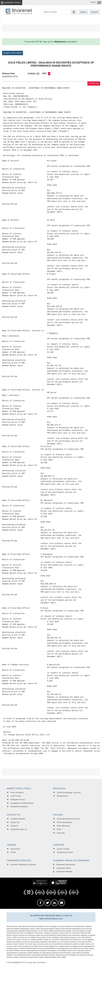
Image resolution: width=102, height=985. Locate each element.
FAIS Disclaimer (62, 822)
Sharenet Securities (64, 864)
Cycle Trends (61, 849)
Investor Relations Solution (21, 864)
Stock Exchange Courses (67, 792)
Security (59, 833)
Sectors (83, 12)
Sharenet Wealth (62, 871)
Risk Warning (61, 826)
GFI (38, 73)
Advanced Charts (63, 852)
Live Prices (14, 796)
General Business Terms (66, 819)
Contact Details (16, 819)
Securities (13, 849)
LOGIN (93, 2)
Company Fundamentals (20, 803)
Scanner (94, 12)
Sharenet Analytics (17, 806)
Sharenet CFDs (62, 868)
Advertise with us (17, 829)
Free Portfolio (15, 792)
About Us (13, 822)
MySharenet (60, 42)
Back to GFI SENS (12, 53)
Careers (12, 826)
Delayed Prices (16, 799)
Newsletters (60, 796)
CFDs (11, 852)
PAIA (57, 829)
